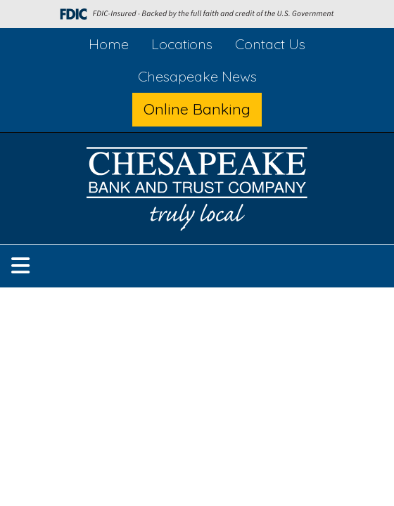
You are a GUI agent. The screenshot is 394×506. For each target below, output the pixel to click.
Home (109, 44)
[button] (20, 266)
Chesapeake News (197, 76)
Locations (181, 44)
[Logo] (197, 191)
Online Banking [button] (197, 109)
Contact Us (270, 44)
